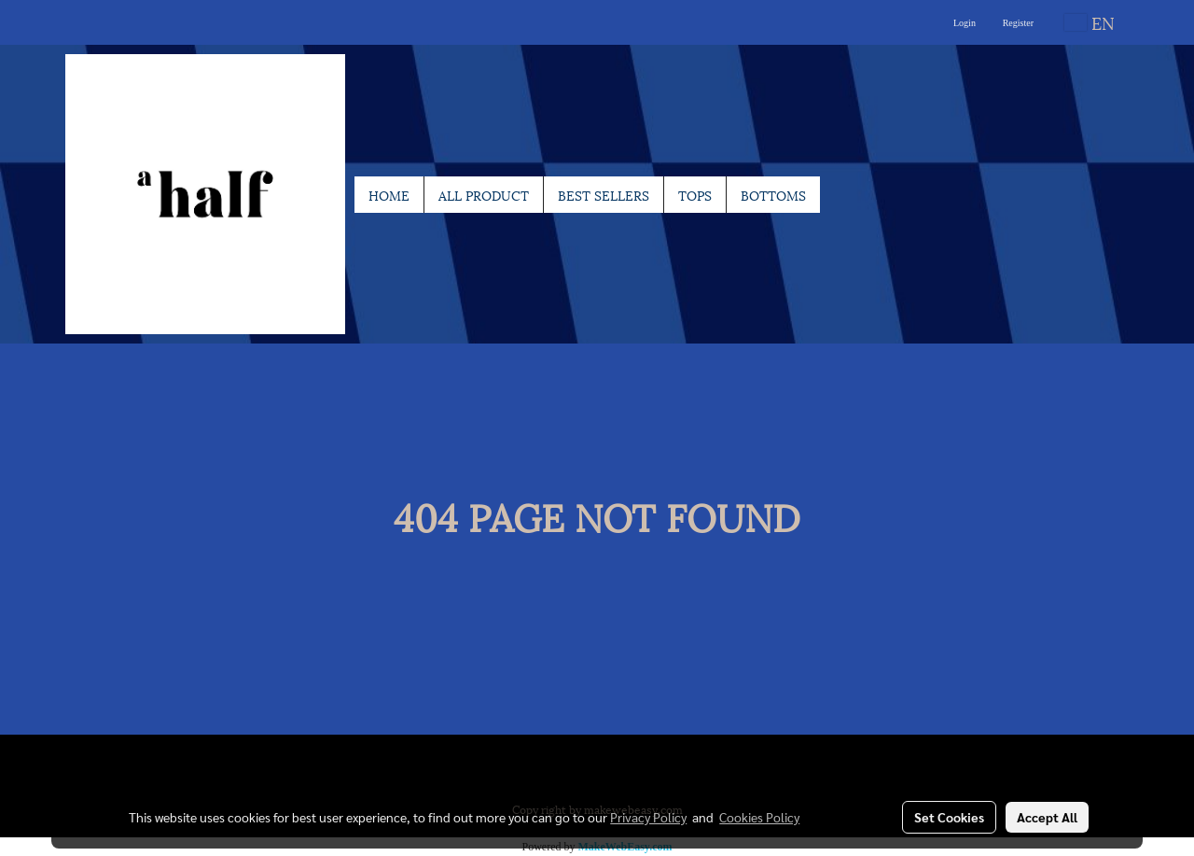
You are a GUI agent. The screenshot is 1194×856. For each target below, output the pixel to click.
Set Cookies (949, 816)
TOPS (695, 194)
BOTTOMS (773, 194)
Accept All (1047, 816)
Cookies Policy (759, 816)
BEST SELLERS (603, 194)
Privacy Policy (648, 816)
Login (964, 23)
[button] (836, 194)
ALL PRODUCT (483, 194)
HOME (389, 194)
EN (1089, 22)
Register (1018, 23)
